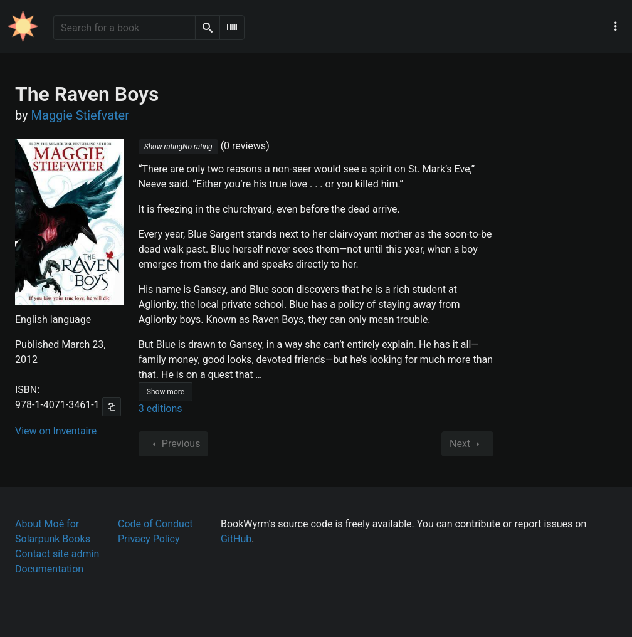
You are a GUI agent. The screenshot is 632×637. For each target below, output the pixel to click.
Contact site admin (57, 554)
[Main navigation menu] (615, 26)
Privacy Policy (149, 539)
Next (467, 443)
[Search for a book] (124, 27)
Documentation (49, 569)
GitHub (236, 539)
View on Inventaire (56, 431)
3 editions (160, 408)
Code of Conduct (155, 524)
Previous (174, 443)
